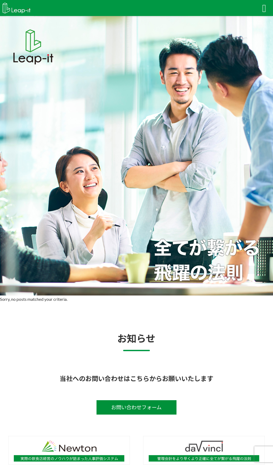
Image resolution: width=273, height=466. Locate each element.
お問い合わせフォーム (136, 407)
